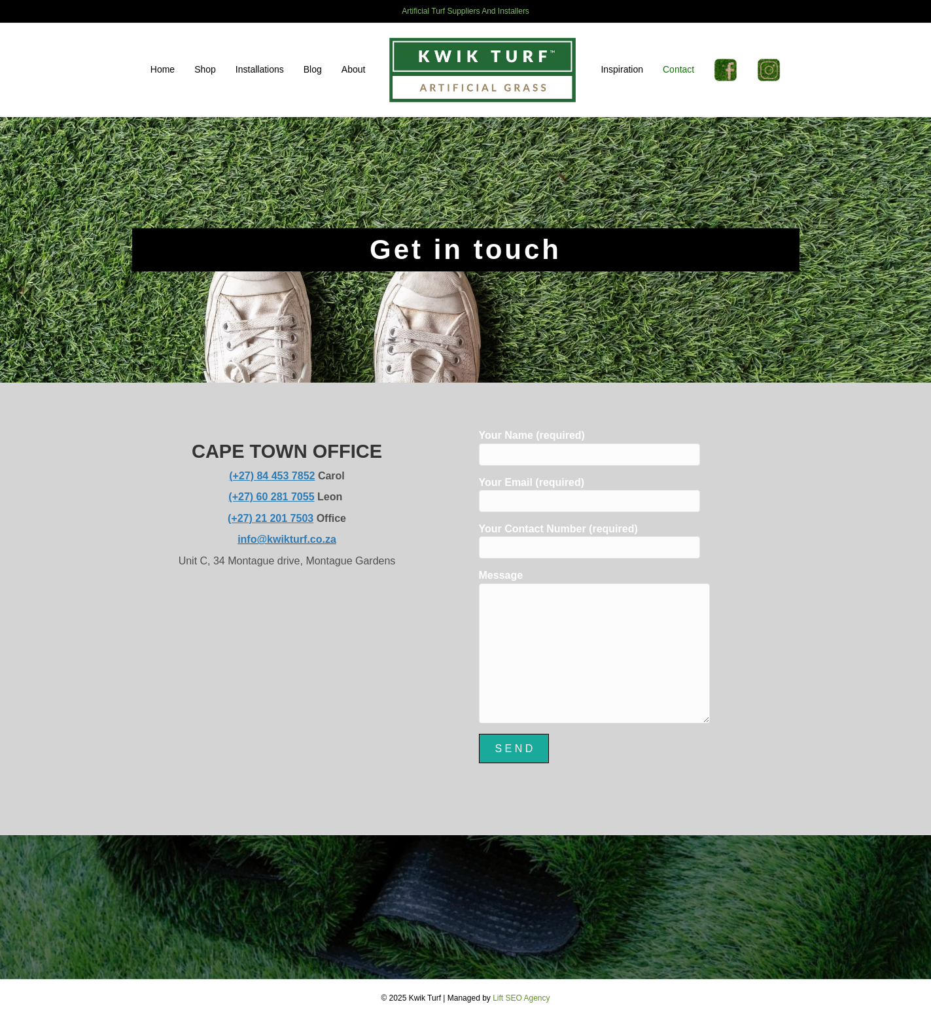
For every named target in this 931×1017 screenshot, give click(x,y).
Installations (260, 69)
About (354, 69)
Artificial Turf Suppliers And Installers (465, 11)
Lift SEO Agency (521, 998)
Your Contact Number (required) (589, 541)
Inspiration (622, 69)
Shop (205, 69)
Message (594, 646)
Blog (313, 69)
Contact (678, 69)
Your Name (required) (589, 447)
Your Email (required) (589, 494)
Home (162, 69)
